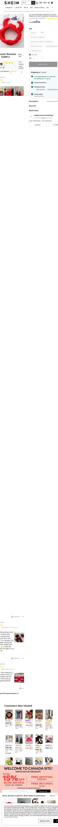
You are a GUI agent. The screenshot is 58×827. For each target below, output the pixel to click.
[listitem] (8, 719)
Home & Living (13, 11)
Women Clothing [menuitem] (39, 7)
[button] (26, 3)
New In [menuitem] (26, 7)
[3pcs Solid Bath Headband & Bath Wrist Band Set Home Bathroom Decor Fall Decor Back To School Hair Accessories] (39, 762)
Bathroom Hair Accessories (44, 11)
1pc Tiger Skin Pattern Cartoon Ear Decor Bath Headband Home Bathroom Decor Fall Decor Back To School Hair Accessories (39, 721)
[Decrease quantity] (34, 58)
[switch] (21, 72)
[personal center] (37, 3)
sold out (43, 64)
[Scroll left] (50, 7)
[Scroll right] (52, 7)
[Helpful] (12, 617)
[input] (18, 791)
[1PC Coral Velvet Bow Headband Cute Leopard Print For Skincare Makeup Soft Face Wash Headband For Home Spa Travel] (29, 739)
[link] (40, 2)
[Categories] (9, 7)
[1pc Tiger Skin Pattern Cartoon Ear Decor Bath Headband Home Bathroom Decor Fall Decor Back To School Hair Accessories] (39, 714)
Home (5, 11)
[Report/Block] (23, 617)
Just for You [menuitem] (18, 7)
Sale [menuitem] (31, 7)
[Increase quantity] (41, 58)
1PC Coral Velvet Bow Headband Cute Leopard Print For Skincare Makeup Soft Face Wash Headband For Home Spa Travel (29, 745)
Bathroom (21, 11)
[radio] (33, 32)
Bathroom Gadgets (30, 11)
